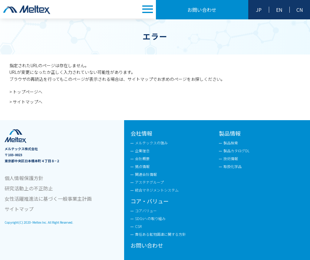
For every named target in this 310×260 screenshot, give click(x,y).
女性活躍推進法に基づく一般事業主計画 (48, 198)
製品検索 (230, 142)
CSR (138, 226)
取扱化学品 (232, 166)
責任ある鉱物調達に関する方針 (160, 234)
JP (259, 9)
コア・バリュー (149, 201)
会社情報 (141, 133)
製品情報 (230, 133)
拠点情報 (142, 166)
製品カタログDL (236, 150)
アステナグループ (149, 182)
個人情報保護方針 (24, 178)
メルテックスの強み (151, 142)
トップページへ (27, 92)
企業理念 (142, 150)
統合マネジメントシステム (157, 190)
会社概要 (142, 158)
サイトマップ (19, 208)
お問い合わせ (201, 9)
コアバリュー (146, 210)
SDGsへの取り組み (150, 218)
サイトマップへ (27, 102)
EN (279, 9)
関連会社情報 (146, 174)
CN (299, 9)
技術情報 (230, 158)
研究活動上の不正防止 (29, 188)
